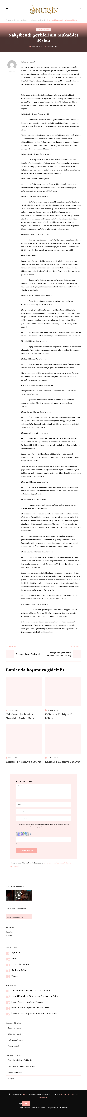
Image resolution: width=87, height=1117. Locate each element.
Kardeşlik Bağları (19, 970)
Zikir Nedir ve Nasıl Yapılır (23, 990)
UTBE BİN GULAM (20, 964)
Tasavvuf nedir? (14, 1028)
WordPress (43, 1097)
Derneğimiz (64, 1108)
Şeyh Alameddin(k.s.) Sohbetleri (21, 1066)
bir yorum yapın (52, 46)
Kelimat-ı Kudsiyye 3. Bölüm (23, 762)
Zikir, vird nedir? (14, 1034)
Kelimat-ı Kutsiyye (43, 29)
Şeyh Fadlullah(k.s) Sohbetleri (20, 1060)
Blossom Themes (66, 1094)
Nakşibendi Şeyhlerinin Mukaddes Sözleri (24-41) (21, 716)
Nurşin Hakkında (24, 1108)
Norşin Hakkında (15, 1072)
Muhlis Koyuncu (42, 1007)
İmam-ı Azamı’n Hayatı (21, 1002)
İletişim (11, 1078)
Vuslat (14, 976)
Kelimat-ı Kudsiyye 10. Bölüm (59, 716)
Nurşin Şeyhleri (52, 1108)
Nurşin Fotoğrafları (38, 1108)
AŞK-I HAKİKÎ (17, 952)
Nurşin (25, 1094)
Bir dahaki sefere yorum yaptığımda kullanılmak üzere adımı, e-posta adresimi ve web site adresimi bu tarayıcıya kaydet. (44, 826)
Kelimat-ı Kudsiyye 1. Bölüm (62, 762)
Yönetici (12, 66)
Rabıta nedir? (13, 1046)
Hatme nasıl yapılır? (16, 1040)
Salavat (14, 958)
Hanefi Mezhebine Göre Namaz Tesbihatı (30, 996)
